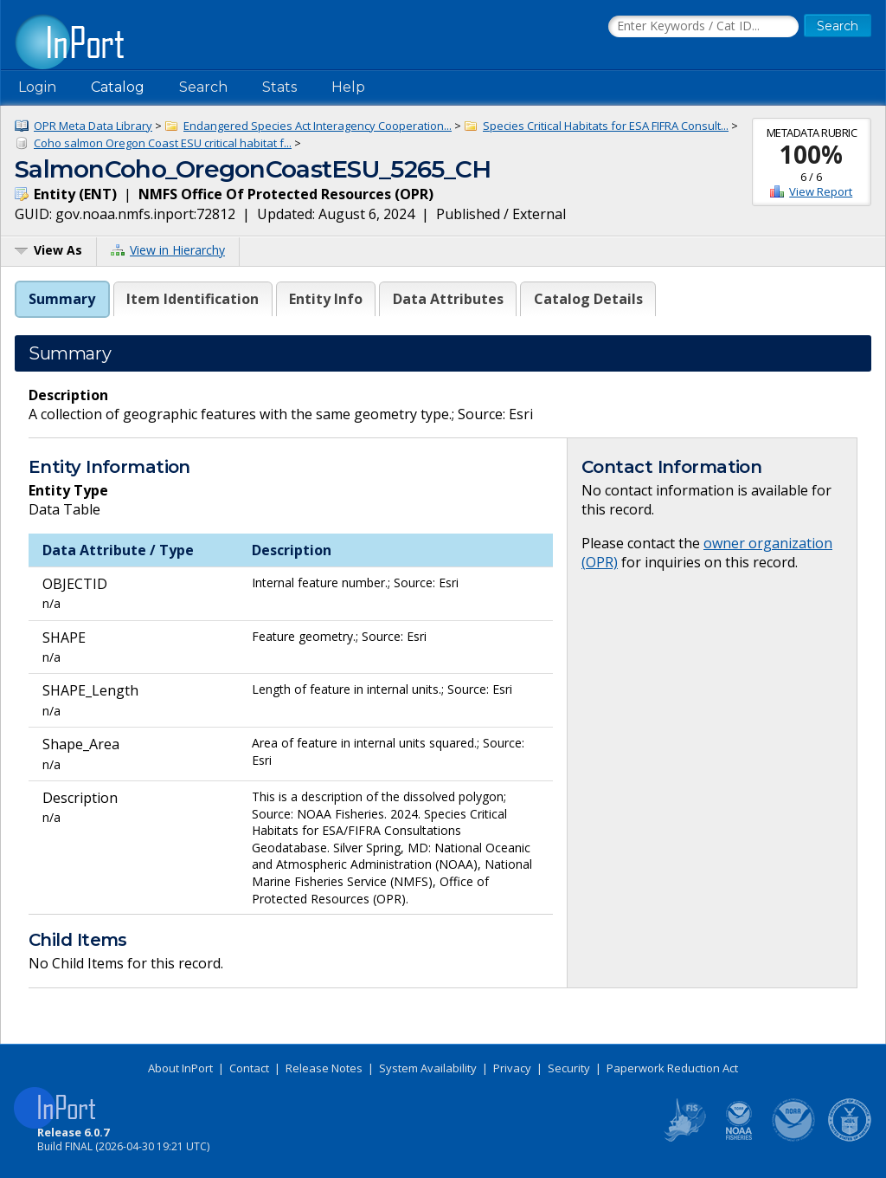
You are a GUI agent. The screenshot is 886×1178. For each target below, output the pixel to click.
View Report (820, 191)
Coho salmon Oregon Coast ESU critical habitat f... (163, 143)
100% (811, 154)
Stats (279, 87)
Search (203, 87)
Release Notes (324, 1068)
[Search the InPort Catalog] (703, 27)
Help (348, 87)
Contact (249, 1068)
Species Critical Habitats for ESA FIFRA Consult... (606, 125)
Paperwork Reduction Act (672, 1068)
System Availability (428, 1068)
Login (37, 87)
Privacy (512, 1068)
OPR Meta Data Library (93, 125)
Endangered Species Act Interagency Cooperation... (317, 125)
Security (569, 1068)
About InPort (180, 1068)
